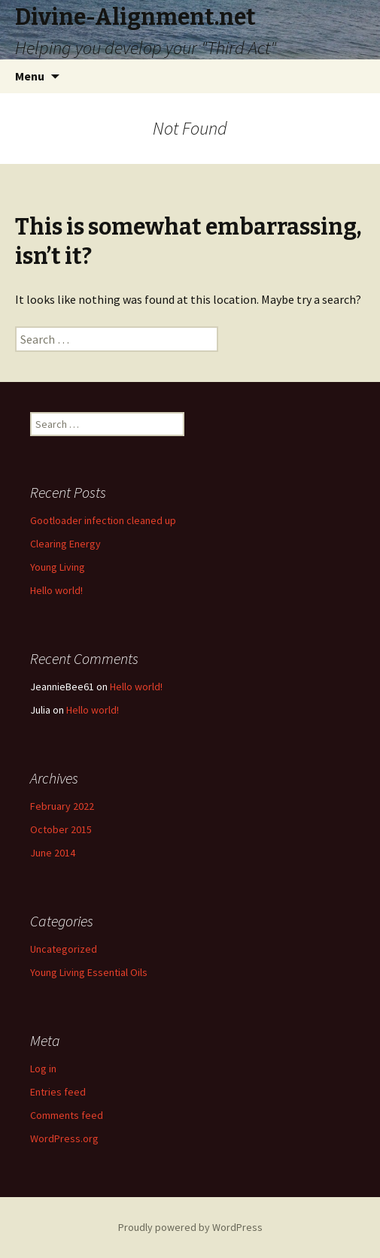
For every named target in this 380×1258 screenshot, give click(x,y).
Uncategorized (63, 949)
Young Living (57, 567)
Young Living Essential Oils (88, 972)
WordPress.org (64, 1138)
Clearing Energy (65, 543)
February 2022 (62, 806)
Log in (43, 1068)
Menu (29, 75)
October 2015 (61, 829)
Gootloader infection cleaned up (103, 520)
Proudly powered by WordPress (190, 1227)
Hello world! (56, 590)
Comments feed (66, 1115)
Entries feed (58, 1092)
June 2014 (52, 852)
